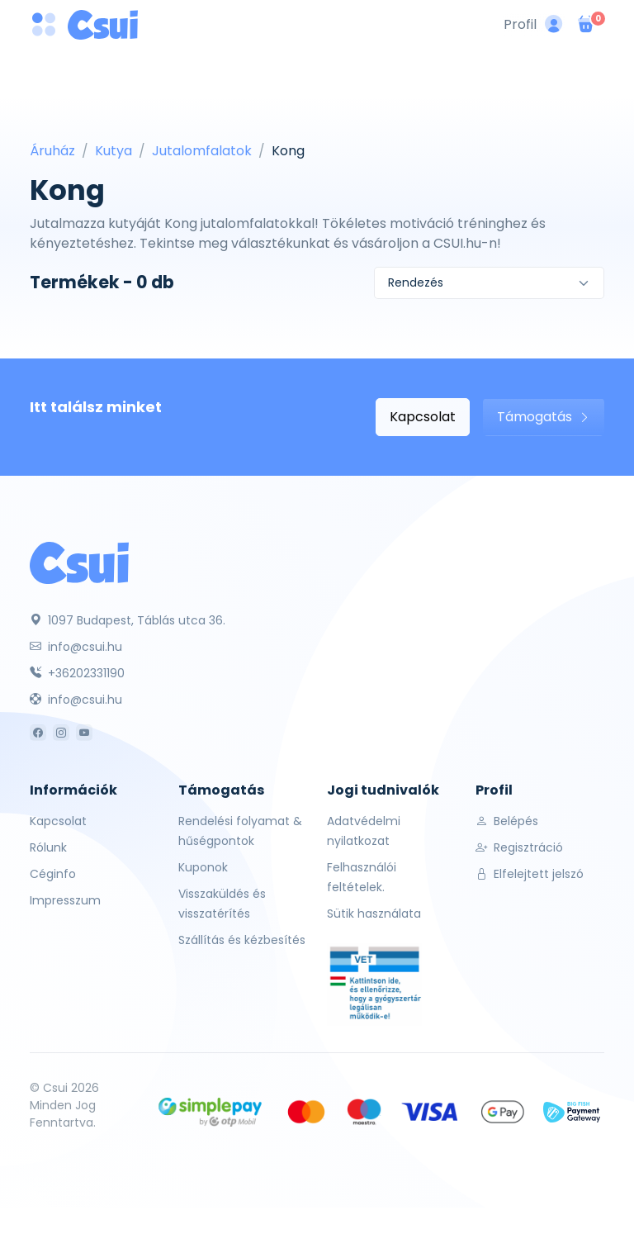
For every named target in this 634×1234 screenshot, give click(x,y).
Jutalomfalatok (202, 150)
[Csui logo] (103, 25)
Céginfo (53, 874)
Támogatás (543, 416)
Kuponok (203, 867)
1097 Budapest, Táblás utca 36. (127, 620)
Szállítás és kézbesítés (241, 940)
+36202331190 (77, 673)
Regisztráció (519, 847)
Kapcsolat (423, 416)
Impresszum (65, 900)
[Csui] (79, 562)
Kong (288, 150)
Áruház (52, 150)
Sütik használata (374, 913)
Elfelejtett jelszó (530, 874)
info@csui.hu (76, 646)
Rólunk (48, 847)
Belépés (507, 821)
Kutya (113, 150)
